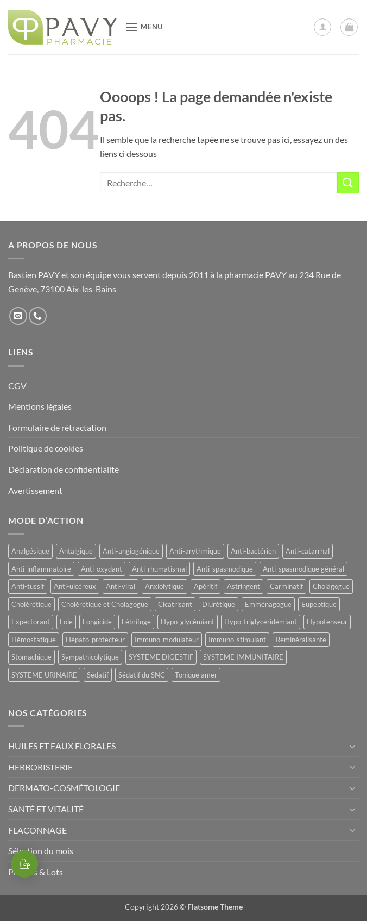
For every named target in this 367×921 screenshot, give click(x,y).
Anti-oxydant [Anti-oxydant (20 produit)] (101, 569)
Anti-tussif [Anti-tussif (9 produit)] (27, 586)
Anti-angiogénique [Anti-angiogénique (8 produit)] (131, 551)
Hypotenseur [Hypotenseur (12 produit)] (327, 621)
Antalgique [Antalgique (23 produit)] (76, 551)
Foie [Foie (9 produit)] (66, 621)
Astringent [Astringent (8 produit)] (243, 586)
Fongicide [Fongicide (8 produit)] (97, 621)
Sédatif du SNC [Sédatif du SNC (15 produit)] (141, 675)
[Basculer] (352, 746)
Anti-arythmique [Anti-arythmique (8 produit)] (195, 551)
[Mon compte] (322, 27)
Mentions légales (40, 406)
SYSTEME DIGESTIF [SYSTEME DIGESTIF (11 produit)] (161, 657)
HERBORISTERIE (40, 767)
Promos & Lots (35, 872)
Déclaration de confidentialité (63, 469)
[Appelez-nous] (38, 316)
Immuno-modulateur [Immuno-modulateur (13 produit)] (167, 639)
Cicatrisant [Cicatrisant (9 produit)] (175, 604)
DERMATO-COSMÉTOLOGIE (64, 787)
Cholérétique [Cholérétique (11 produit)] (31, 604)
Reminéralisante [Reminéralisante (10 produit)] (301, 639)
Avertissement (35, 490)
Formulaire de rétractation (57, 427)
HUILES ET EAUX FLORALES (62, 746)
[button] (144, 27)
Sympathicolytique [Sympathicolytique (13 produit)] (90, 657)
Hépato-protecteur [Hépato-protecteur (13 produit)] (95, 639)
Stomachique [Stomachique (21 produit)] (31, 657)
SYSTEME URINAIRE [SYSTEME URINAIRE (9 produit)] (44, 675)
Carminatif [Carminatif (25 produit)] (286, 586)
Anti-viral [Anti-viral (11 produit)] (120, 586)
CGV (17, 385)
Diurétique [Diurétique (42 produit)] (218, 604)
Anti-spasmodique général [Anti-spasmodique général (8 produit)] (303, 569)
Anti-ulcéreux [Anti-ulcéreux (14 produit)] (75, 586)
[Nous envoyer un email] (18, 316)
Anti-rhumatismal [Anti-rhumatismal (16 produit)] (159, 569)
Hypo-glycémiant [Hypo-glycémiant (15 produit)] (187, 621)
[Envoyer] (348, 182)
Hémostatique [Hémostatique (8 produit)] (33, 639)
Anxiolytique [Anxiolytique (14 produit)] (164, 586)
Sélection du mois (40, 850)
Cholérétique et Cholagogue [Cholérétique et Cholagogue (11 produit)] (104, 604)
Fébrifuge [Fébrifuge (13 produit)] (136, 621)
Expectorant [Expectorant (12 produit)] (30, 621)
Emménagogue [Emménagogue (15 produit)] (268, 604)
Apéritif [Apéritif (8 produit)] (205, 586)
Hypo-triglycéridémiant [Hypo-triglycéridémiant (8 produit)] (260, 621)
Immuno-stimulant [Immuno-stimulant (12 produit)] (237, 639)
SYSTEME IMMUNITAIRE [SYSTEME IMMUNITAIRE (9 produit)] (243, 657)
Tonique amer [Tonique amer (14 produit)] (196, 675)
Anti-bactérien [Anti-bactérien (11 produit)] (253, 551)
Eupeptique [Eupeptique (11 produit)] (319, 604)
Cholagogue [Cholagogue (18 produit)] (331, 586)
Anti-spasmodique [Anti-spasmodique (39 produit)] (225, 569)
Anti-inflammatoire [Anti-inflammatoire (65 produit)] (41, 569)
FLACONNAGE (37, 830)
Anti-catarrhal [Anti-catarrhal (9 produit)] (308, 551)
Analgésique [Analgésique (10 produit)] (30, 551)
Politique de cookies (45, 448)
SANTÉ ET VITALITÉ (46, 809)
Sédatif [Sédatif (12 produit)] (98, 675)
